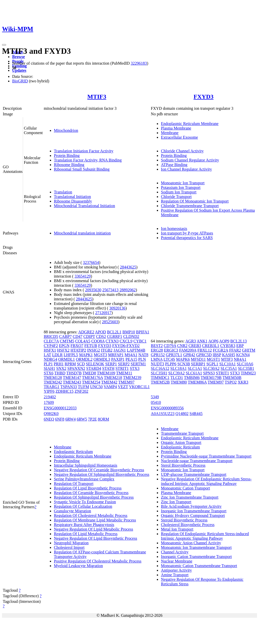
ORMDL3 (102, 359)
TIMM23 (248, 373)
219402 (50, 397)
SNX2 (61, 368)
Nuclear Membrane (176, 561)
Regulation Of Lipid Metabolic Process (86, 534)
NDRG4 (50, 359)
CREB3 (194, 345)
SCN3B (183, 364)
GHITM (248, 350)
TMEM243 (72, 382)
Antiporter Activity (176, 570)
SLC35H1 (159, 373)
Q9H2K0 (51, 413)
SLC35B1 (246, 368)
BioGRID (20, 81)
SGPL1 (212, 364)
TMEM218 (113, 377)
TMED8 (89, 373)
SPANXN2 (76, 368)
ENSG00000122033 (60, 408)
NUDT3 (157, 364)
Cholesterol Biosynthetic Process (187, 524)
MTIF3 (96, 96)
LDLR (57, 355)
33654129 (83, 276)
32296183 (139, 63)
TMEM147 (72, 377)
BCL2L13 (238, 341)
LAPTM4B (136, 350)
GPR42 (189, 355)
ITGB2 (106, 350)
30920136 (117, 308)
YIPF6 (49, 391)
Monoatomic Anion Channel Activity (191, 543)
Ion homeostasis (174, 228)
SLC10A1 (227, 364)
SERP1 (111, 364)
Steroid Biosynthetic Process (184, 520)
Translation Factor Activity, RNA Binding (88, 160)
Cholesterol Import (69, 547)
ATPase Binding (174, 164)
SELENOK (95, 364)
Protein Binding (67, 155)
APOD (100, 332)
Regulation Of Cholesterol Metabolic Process (90, 515)
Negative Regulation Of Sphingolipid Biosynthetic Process (101, 474)
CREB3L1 (210, 345)
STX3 (134, 368)
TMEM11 (124, 373)
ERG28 (157, 350)
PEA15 (131, 359)
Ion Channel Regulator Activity (186, 169)
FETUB (90, 345)
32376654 (91, 262)
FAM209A (187, 350)
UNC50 (96, 387)
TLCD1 (176, 377)
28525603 (110, 322)
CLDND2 (131, 336)
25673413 (110, 290)
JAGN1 (120, 350)
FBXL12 (205, 350)
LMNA (156, 359)
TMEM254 (91, 382)
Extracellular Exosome (179, 137)
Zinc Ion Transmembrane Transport (189, 497)
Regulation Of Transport (73, 483)
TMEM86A (197, 382)
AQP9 (224, 341)
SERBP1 (198, 364)
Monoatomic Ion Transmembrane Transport (196, 547)
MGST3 (100, 355)
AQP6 (213, 341)
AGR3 (190, 341)
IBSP (217, 355)
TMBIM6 (192, 377)
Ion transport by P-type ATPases (187, 233)
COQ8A (97, 341)
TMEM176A (92, 377)
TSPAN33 (68, 387)
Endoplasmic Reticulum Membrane (190, 123)
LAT (47, 355)
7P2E (92, 419)
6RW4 (70, 419)
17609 (49, 402)
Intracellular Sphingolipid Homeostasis (85, 465)
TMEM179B (211, 377)
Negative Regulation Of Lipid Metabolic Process (93, 529)
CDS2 (101, 336)
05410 (156, 402)
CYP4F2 (51, 345)
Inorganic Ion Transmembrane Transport (193, 511)
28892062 (127, 290)
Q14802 (182, 413)
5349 (155, 397)
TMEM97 (126, 382)
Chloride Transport (176, 196)
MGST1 (213, 359)
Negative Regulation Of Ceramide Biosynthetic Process (99, 470)
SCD (81, 364)
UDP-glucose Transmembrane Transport (193, 474)
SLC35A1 (229, 368)
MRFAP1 (115, 355)
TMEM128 (53, 377)
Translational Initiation (72, 196)
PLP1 (48, 364)
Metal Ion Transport (177, 529)
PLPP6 (170, 364)
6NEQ (49, 419)
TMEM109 (106, 373)
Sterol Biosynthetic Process (183, 465)
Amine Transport (174, 575)
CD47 (77, 336)
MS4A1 (130, 355)
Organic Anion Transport (181, 442)
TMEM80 (179, 382)
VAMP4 (110, 387)
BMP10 (128, 332)
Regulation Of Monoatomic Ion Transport (195, 201)
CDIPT (89, 336)
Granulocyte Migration (72, 511)
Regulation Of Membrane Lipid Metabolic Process (95, 520)
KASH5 (228, 355)
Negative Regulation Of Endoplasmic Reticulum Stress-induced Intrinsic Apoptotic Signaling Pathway (206, 481)
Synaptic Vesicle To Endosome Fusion (85, 502)
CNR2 (182, 345)
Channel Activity (174, 552)
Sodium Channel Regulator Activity (190, 160)
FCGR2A (220, 350)
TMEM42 (109, 382)
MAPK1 (86, 355)
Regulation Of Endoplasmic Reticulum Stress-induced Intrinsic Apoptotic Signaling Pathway (205, 536)
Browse (18, 57)
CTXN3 (112, 341)
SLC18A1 (178, 368)
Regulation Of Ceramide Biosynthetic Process (91, 493)
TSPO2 (231, 382)
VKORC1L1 (139, 387)
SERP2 (124, 364)
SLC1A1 (195, 368)
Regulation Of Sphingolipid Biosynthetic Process (94, 497)
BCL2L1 (114, 332)
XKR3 (243, 382)
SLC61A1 (194, 373)
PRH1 (58, 364)
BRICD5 (51, 336)
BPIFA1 (142, 332)
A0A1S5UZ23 (162, 413)
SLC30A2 (211, 368)
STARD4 (93, 368)
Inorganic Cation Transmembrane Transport (196, 556)
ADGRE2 (86, 332)
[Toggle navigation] (4, 45)
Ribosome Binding (69, 164)
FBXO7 (77, 345)
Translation (63, 192)
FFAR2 (235, 350)
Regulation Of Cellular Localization (83, 506)
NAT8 (143, 355)
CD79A (170, 345)
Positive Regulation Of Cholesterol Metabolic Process (97, 561)
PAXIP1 (118, 359)
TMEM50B (232, 377)
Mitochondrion (66, 130)
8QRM (103, 419)
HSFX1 (50, 350)
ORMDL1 (66, 359)
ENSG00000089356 (167, 408)
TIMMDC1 (160, 377)
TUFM (83, 387)
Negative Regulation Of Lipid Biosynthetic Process (95, 538)
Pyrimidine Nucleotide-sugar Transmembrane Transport (206, 456)
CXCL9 (126, 341)
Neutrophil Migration (71, 543)
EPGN (64, 345)
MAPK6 (183, 359)
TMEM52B (160, 382)
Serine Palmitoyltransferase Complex (84, 479)
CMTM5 (67, 341)
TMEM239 (132, 377)
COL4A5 (82, 341)
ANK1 (202, 341)
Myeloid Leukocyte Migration (78, 566)
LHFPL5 (71, 355)
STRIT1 (121, 368)
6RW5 (82, 419)
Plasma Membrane (176, 128)
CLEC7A (51, 341)
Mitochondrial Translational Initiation (84, 206)
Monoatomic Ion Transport (182, 183)
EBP (240, 345)
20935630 (93, 290)
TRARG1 (51, 387)
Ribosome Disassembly (73, 201)
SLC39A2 (176, 373)
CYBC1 (140, 341)
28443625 (128, 267)
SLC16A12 (160, 368)
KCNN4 (243, 355)
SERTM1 (138, 364)
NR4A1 (240, 359)
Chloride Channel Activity (182, 151)
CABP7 (65, 336)
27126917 (103, 313)
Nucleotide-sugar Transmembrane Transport (196, 461)
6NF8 (59, 419)
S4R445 (196, 413)
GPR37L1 (174, 355)
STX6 (48, 373)
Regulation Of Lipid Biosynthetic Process (88, 488)
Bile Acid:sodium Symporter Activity (191, 506)
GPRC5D (204, 355)
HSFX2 (63, 350)
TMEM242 (53, 382)
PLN (142, 359)
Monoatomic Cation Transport (185, 488)
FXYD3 (203, 96)
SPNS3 (209, 373)
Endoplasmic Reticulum (73, 451)
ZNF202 (81, 391)
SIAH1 (49, 368)
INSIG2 (93, 350)
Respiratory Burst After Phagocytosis (84, 524)
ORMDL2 (84, 359)
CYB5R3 (227, 345)
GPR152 (158, 355)
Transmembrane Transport (182, 433)
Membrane (169, 133)
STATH (108, 368)
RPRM (70, 364)
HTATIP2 (78, 350)
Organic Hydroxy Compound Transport (193, 515)
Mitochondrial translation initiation (82, 233)
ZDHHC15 (65, 391)
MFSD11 (198, 359)
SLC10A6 (245, 364)
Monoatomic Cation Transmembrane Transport (199, 566)
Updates (19, 70)
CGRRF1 (114, 336)
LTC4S (169, 359)
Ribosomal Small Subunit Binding (82, 169)
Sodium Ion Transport (178, 192)
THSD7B (73, 373)
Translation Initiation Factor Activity (83, 151)
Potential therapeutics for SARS (187, 238)
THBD (60, 373)
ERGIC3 (171, 350)
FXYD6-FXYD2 (126, 345)
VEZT (123, 387)
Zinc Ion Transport (176, 502)
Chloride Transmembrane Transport (190, 206)
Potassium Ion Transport (180, 187)
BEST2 (157, 345)
